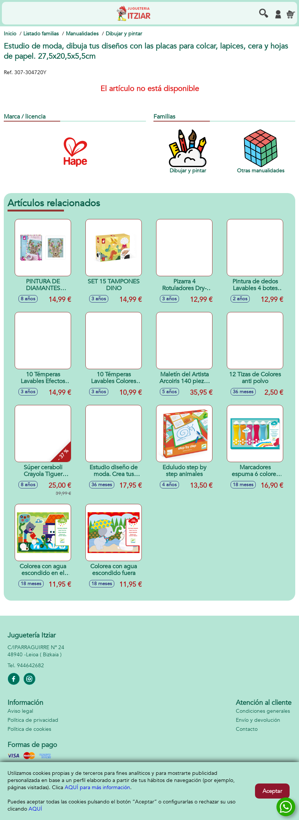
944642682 (30, 665)
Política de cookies (29, 729)
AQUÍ (35, 808)
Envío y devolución (258, 720)
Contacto (247, 729)
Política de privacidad (33, 720)
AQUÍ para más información (97, 787)
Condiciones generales (263, 711)
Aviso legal (20, 711)
